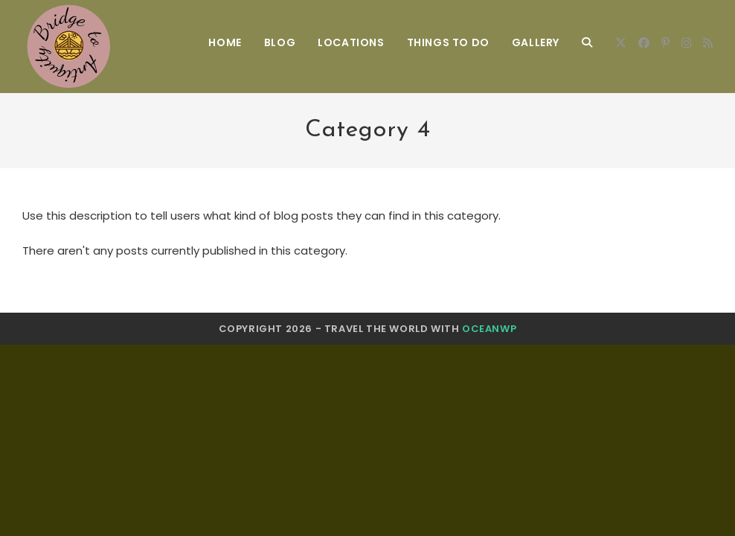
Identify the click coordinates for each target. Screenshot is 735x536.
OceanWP (489, 329)
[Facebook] (643, 42)
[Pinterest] (665, 42)
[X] (620, 42)
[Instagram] (686, 42)
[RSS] (708, 42)
